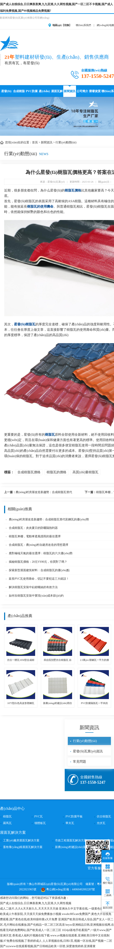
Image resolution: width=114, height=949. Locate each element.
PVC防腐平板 (74, 816)
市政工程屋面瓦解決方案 (71, 840)
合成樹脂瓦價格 (28, 472)
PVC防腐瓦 (32, 93)
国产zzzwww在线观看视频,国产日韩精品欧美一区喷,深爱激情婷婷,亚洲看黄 (48, 946)
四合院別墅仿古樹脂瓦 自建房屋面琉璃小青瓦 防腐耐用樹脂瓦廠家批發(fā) (57, 660)
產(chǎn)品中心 (44, 93)
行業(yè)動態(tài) (65, 142)
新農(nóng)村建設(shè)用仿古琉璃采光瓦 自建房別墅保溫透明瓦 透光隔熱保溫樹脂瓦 (57, 703)
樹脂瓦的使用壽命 (40, 206)
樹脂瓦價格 (73, 190)
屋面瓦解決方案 (57, 93)
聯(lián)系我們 (83, 25)
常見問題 (79, 761)
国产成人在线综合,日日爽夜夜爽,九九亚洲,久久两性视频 (35, 903)
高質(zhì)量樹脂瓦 (85, 472)
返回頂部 (108, 905)
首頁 (35, 142)
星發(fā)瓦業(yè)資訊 (88, 751)
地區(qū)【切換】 (61, 25)
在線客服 (108, 856)
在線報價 (108, 868)
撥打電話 (108, 880)
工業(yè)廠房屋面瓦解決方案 (21, 840)
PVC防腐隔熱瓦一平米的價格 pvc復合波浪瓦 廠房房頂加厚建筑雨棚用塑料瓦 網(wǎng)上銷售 (94, 703)
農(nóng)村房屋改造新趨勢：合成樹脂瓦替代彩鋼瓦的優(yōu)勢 (38, 493)
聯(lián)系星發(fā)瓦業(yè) (107, 93)
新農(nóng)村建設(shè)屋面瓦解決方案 (79, 847)
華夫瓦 (70, 823)
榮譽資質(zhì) (95, 93)
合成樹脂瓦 (19, 93)
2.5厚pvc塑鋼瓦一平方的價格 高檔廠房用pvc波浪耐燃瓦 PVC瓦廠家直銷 (94, 660)
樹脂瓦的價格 (56, 472)
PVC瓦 (38, 816)
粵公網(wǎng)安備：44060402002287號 (68, 889)
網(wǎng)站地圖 (105, 25)
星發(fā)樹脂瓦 (24, 324)
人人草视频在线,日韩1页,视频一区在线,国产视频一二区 (77, 940)
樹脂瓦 (50, 434)
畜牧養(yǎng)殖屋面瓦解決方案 (23, 847)
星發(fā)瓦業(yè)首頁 (6, 93)
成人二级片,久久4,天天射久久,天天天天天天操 (29, 908)
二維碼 (107, 893)
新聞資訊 (69, 91)
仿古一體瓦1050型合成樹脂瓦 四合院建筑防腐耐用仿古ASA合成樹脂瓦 (21, 660)
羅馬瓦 (7, 823)
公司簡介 (82, 91)
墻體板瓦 (40, 823)
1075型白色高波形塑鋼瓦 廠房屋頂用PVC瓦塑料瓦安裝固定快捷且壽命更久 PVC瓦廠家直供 (20, 703)
